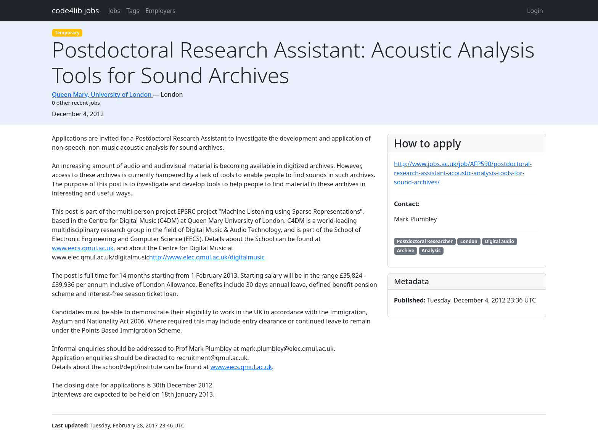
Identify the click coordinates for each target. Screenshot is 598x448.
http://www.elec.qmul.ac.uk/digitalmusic (207, 257)
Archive (405, 250)
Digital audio (499, 241)
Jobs (114, 10)
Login (535, 10)
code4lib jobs (75, 10)
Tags (132, 10)
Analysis (431, 250)
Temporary (67, 32)
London (468, 241)
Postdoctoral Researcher (425, 241)
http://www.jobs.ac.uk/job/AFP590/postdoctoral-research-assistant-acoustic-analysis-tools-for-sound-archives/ (463, 173)
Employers (160, 10)
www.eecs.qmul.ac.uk (83, 248)
